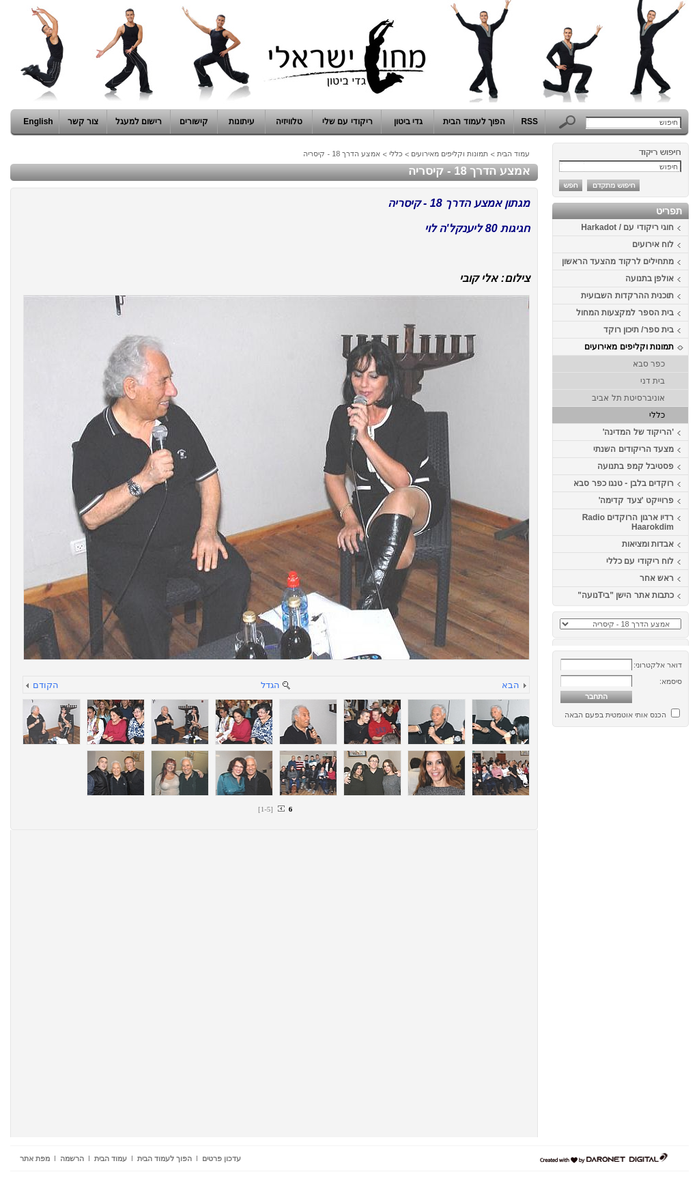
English (38, 121)
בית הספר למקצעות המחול (625, 312)
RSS (529, 121)
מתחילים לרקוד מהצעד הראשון (618, 261)
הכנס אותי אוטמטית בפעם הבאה (615, 715)
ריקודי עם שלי (347, 121)
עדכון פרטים (221, 1158)
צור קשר (83, 121)
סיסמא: (670, 681)
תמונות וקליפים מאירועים (629, 347)
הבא (510, 685)
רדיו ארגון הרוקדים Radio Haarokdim (628, 522)
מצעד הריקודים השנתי (633, 449)
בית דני (652, 381)
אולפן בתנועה (649, 278)
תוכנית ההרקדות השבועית (627, 295)
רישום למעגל (138, 121)
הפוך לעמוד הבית (474, 121)
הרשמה (72, 1158)
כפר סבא (649, 364)
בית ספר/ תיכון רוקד (638, 329)
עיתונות (242, 121)
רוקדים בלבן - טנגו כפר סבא (623, 483)
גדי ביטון (408, 121)
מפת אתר (35, 1158)
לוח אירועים (653, 244)
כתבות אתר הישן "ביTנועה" (625, 595)
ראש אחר (657, 578)
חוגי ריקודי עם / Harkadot (627, 227)
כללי (657, 415)
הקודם (46, 685)
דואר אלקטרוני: (657, 665)
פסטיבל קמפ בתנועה (635, 466)
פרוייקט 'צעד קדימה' (636, 500)
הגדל (270, 685)
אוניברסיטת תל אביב (628, 398)
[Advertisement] (648, 937)
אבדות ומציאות (648, 544)
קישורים (194, 121)
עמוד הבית (513, 153)
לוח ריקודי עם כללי (640, 561)
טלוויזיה (289, 121)
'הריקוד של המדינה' (638, 432)
